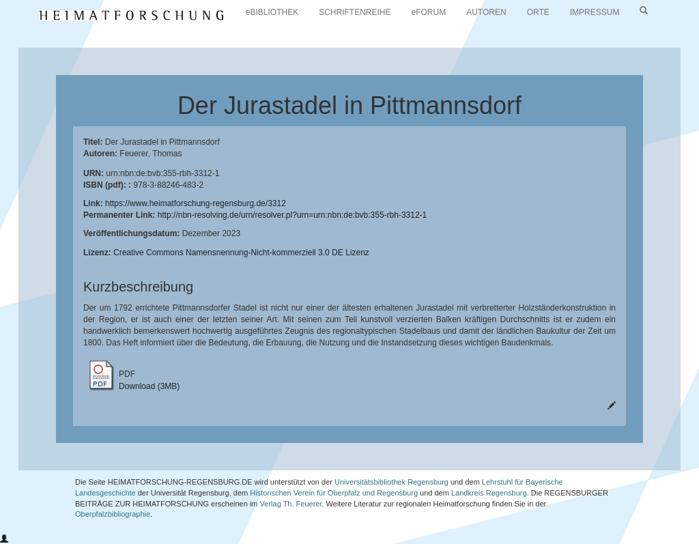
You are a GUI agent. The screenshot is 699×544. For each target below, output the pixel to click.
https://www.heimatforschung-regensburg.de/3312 (195, 203)
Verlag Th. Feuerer (291, 504)
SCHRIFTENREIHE (354, 12)
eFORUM (429, 12)
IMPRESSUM (595, 12)
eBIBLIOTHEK (272, 12)
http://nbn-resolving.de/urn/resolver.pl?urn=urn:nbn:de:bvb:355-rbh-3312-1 (292, 215)
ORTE (538, 12)
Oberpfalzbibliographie (112, 514)
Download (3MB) (149, 386)
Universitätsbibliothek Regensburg (391, 482)
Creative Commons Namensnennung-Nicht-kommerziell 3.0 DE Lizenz (241, 252)
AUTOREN (486, 12)
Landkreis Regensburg (489, 493)
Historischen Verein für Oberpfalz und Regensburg (334, 493)
